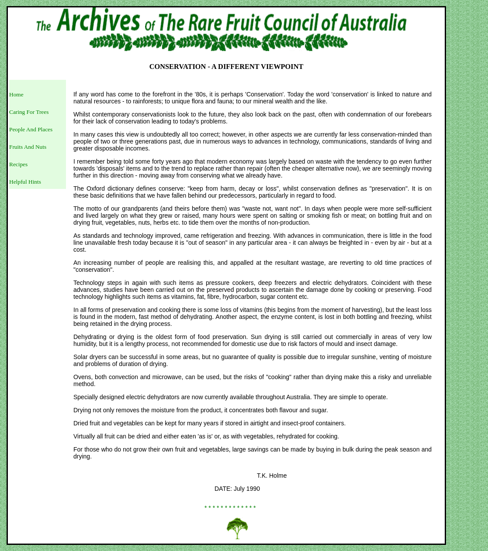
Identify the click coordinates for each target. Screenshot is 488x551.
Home (16, 94)
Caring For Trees (28, 112)
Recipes (18, 164)
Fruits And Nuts (27, 147)
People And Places (30, 129)
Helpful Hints (25, 181)
